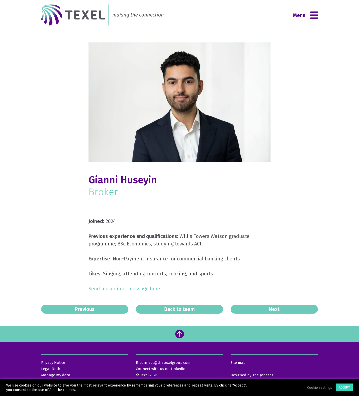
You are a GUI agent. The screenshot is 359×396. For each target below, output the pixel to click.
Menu (305, 15)
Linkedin (178, 369)
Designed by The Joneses (252, 375)
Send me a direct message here (125, 289)
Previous (84, 309)
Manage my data (55, 375)
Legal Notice (52, 369)
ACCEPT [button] (344, 387)
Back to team (179, 309)
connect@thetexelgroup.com (165, 362)
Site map (238, 362)
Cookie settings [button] (319, 387)
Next (274, 309)
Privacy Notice (53, 362)
